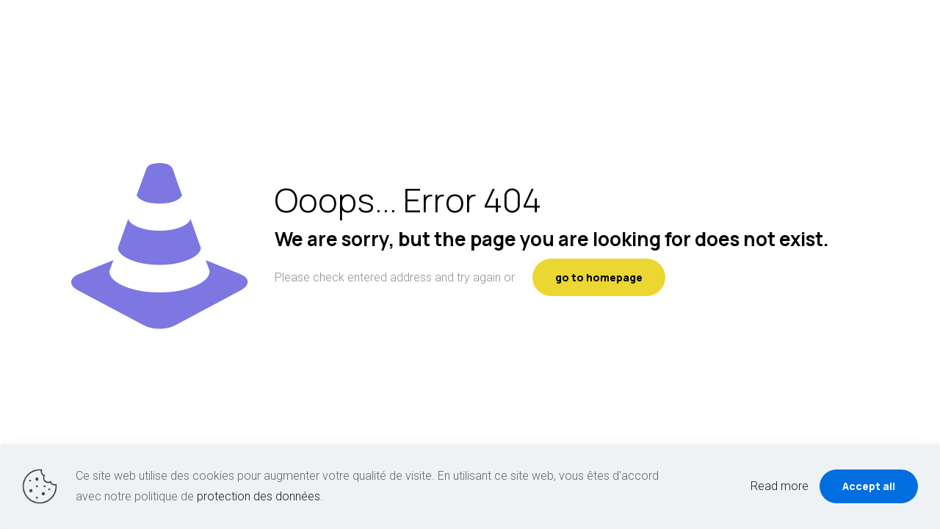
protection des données (258, 496)
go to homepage (599, 277)
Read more (780, 486)
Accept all (868, 486)
